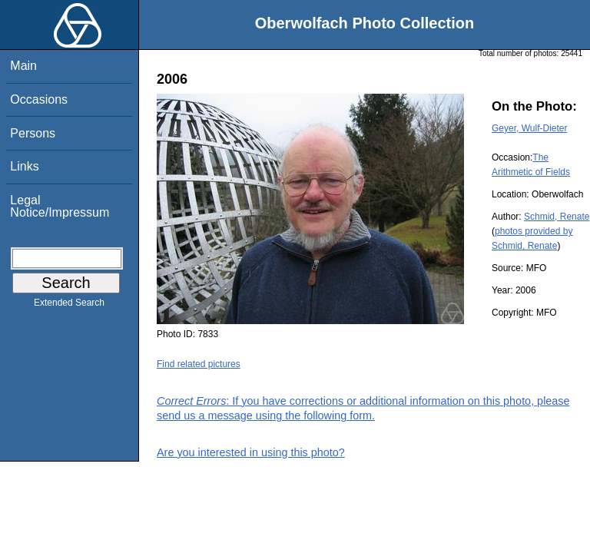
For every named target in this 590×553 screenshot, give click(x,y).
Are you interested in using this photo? (251, 452)
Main (23, 65)
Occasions (39, 99)
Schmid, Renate (556, 216)
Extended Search (69, 305)
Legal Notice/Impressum (59, 206)
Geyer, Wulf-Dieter (529, 128)
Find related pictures (198, 364)
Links (24, 166)
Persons (32, 133)
